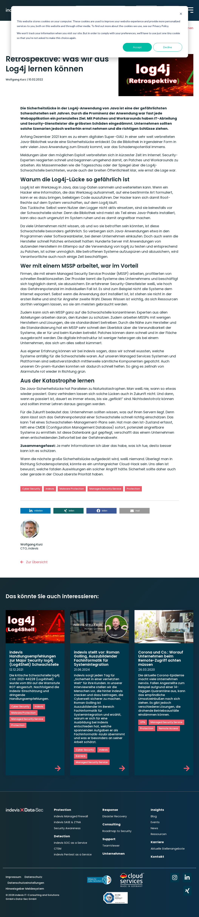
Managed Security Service (105, 488)
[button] (35, 511)
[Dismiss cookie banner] (181, 14)
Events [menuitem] (155, 822)
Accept (137, 47)
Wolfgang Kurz (16, 79)
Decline (167, 47)
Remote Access (168, 729)
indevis (50, 488)
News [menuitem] (154, 827)
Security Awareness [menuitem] (67, 827)
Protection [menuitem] (62, 810)
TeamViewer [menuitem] (111, 844)
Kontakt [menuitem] (157, 854)
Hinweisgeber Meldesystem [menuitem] (25, 887)
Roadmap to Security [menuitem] (116, 830)
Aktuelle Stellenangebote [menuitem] (168, 846)
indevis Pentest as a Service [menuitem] (67, 854)
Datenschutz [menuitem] (33, 876)
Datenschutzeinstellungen (26, 882)
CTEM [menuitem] (57, 846)
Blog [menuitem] (154, 816)
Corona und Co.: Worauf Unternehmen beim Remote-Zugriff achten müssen (161, 658)
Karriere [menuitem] (157, 840)
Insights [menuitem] (157, 810)
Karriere (80, 756)
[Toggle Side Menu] (190, 9)
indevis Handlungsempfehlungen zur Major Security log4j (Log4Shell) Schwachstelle (34, 660)
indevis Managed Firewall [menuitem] (71, 816)
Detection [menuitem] (62, 835)
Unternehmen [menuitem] (113, 851)
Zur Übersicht (34, 562)
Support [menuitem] (108, 838)
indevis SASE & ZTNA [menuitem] (67, 822)
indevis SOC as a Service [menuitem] (70, 841)
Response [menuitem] (110, 810)
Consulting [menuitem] (111, 824)
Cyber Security (31, 488)
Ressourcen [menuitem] (159, 833)
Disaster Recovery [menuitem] (114, 816)
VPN (142, 723)
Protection (133, 488)
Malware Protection (72, 488)
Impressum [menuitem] (14, 876)
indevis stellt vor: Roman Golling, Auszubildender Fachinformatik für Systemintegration (97, 658)
